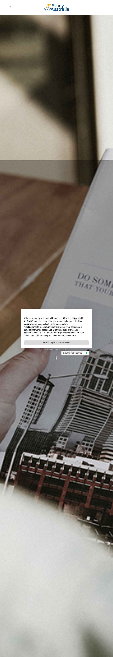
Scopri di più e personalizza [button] (56, 342)
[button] (88, 313)
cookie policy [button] (61, 324)
